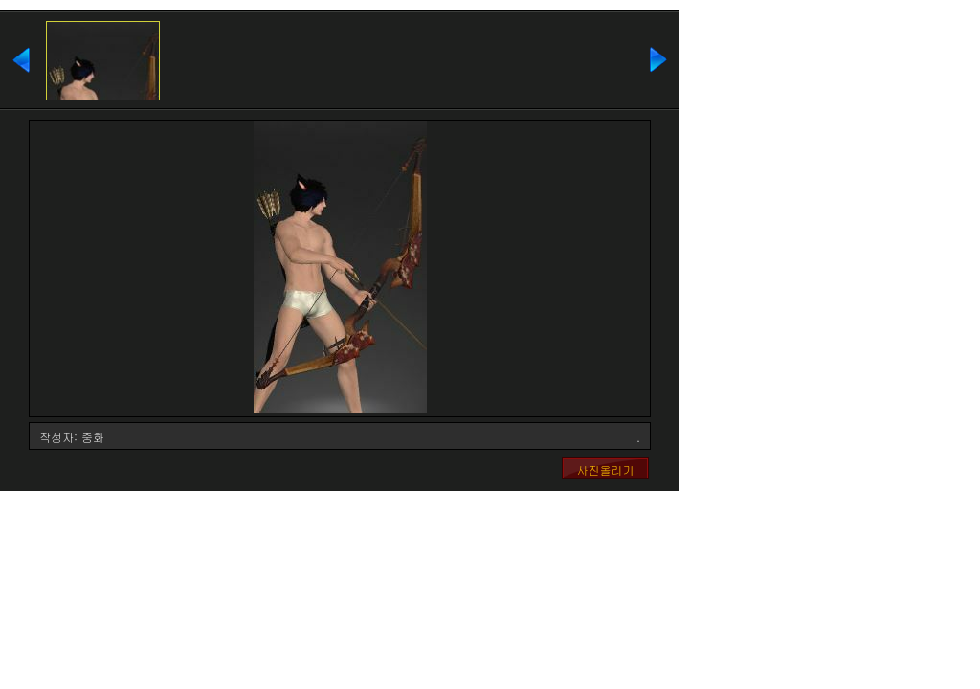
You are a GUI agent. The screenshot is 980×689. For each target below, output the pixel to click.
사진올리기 (606, 469)
